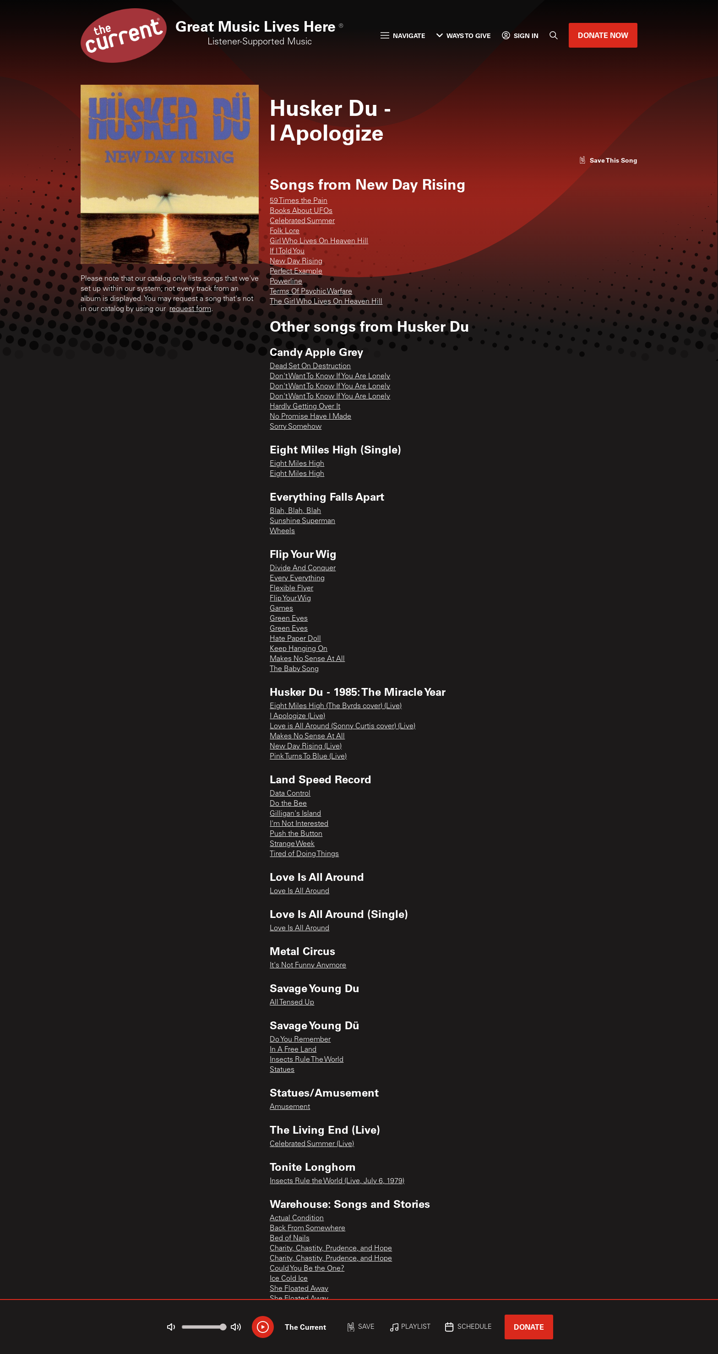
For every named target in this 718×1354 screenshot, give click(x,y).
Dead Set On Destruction (310, 366)
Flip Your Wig (290, 598)
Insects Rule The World (306, 1060)
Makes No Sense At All (307, 659)
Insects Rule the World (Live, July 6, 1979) (337, 1181)
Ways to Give (463, 35)
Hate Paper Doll (295, 639)
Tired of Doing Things (304, 854)
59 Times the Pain (298, 201)
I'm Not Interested (299, 824)
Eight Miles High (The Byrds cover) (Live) (336, 706)
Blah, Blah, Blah (295, 511)
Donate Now (603, 35)
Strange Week (292, 844)
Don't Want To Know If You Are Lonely (330, 376)
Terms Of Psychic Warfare (311, 291)
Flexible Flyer (291, 588)
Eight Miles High (297, 464)
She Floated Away (299, 1289)
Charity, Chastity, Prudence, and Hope (331, 1248)
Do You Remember (300, 1039)
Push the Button (296, 834)
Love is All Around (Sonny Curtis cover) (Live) (342, 726)
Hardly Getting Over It (305, 406)
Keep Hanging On (298, 649)
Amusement (290, 1107)
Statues (282, 1070)
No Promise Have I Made (310, 416)
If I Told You (287, 251)
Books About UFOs (301, 211)
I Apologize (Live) (297, 716)
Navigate (403, 35)
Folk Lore (284, 231)
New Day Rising (296, 261)
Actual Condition (297, 1218)
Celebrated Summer (302, 221)
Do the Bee (288, 804)
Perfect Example (296, 271)
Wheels (282, 531)
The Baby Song (294, 669)
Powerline (286, 281)
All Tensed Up (292, 1002)
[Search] (553, 35)
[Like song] (608, 160)
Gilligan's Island (295, 814)
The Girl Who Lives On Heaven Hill (326, 302)
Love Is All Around (299, 891)
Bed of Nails (290, 1238)
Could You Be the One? (307, 1268)
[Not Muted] (171, 1327)
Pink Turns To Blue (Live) (308, 756)
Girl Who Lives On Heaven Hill (319, 241)
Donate (529, 1327)
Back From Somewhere (307, 1228)
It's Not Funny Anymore (308, 965)
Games (281, 608)
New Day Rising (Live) (306, 746)
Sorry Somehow (295, 427)
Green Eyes (289, 618)
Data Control (290, 793)
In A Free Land (293, 1050)
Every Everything (297, 578)
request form (190, 309)
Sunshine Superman (302, 521)
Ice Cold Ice (289, 1279)
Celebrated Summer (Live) (312, 1144)
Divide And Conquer (303, 568)
